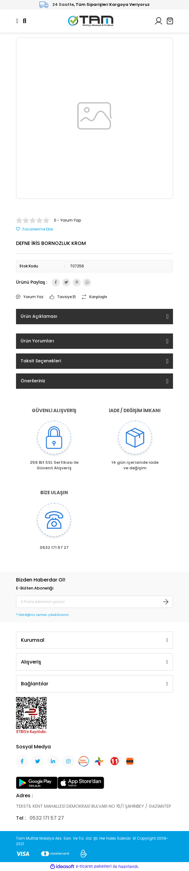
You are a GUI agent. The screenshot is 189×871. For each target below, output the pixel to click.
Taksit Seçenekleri (41, 361)
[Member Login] (158, 20)
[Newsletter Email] (94, 602)
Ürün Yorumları (37, 341)
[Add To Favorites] (34, 229)
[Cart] (170, 21)
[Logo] (90, 20)
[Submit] (166, 602)
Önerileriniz (33, 381)
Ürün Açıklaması (39, 316)
